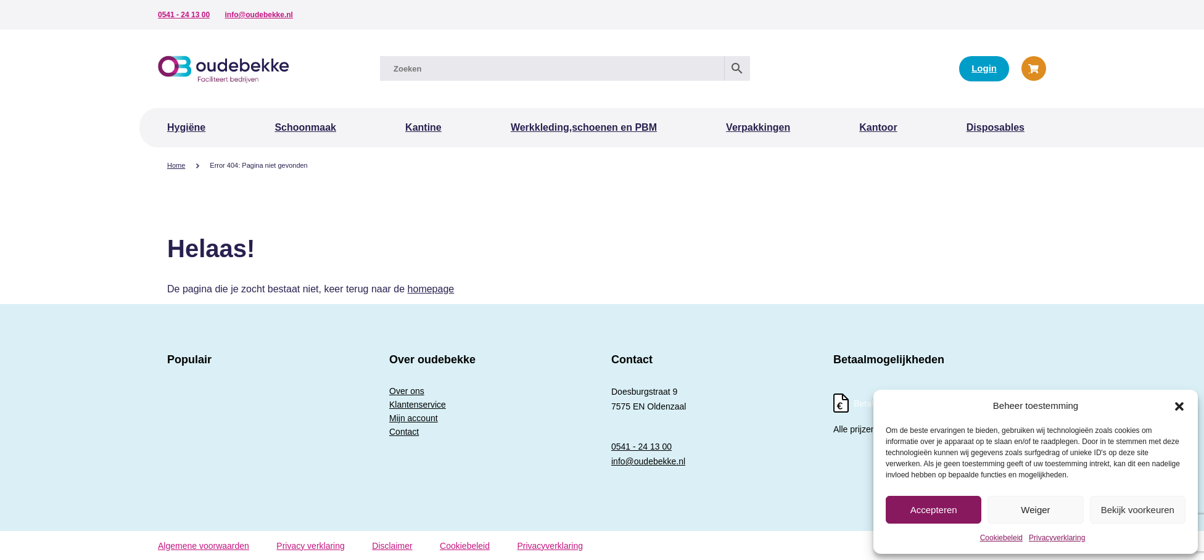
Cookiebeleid (1001, 537)
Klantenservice (417, 405)
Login (984, 68)
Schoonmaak (305, 127)
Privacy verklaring (310, 546)
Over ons (406, 391)
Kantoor (878, 127)
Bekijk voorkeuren (1137, 509)
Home (176, 165)
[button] (1179, 406)
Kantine (423, 127)
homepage (431, 289)
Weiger (1035, 509)
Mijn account (413, 418)
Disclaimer (392, 546)
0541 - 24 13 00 (184, 14)
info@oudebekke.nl (259, 14)
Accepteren (933, 509)
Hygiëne (186, 127)
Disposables (996, 127)
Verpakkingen (758, 127)
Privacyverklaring (1057, 537)
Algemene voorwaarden (203, 546)
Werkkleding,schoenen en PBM (584, 127)
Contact (404, 432)
